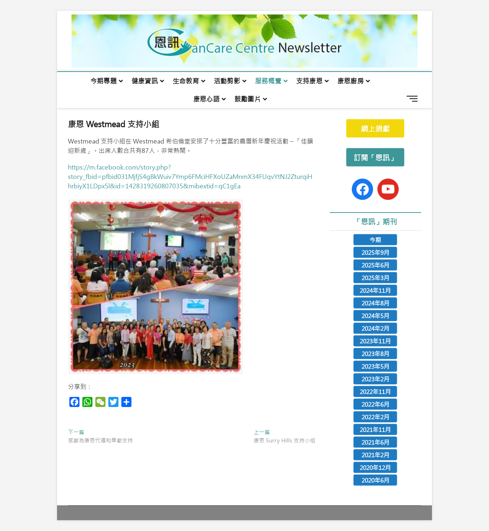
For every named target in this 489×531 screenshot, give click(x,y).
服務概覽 (268, 81)
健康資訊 (144, 81)
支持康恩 (309, 81)
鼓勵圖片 (247, 99)
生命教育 (186, 81)
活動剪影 (227, 81)
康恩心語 (206, 99)
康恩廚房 (350, 81)
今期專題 (103, 81)
